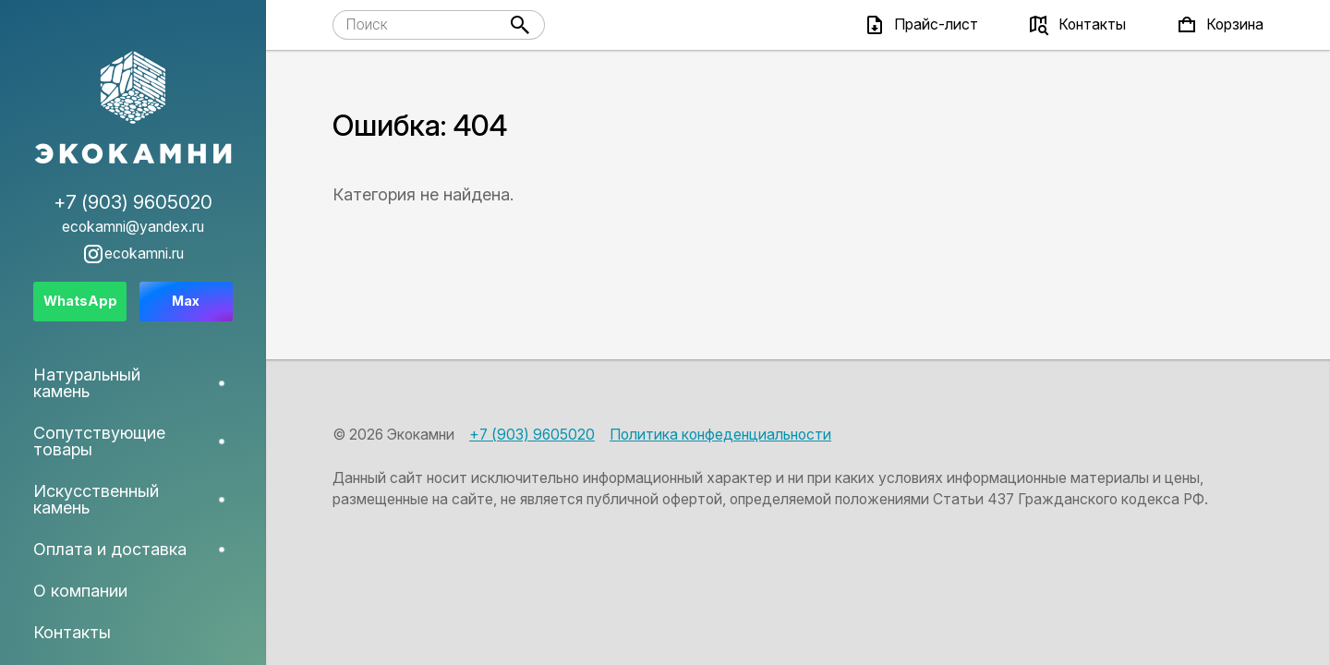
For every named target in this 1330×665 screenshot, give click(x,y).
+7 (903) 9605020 (532, 434)
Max (186, 300)
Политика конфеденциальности (720, 434)
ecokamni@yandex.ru (133, 227)
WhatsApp (80, 300)
